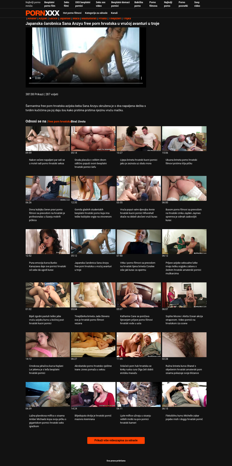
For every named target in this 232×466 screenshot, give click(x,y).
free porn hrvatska (59, 121)
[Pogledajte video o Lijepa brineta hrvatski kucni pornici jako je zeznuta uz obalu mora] (139, 138)
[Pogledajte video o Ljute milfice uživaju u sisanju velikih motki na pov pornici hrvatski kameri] (139, 394)
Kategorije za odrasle (96, 13)
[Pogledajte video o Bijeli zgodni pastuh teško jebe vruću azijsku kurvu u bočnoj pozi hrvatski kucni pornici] (48, 294)
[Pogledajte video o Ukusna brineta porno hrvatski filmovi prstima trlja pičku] (184, 138)
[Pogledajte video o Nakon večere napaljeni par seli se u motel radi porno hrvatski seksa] (48, 138)
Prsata (103, 18)
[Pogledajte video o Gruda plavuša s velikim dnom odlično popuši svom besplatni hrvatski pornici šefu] (93, 138)
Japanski (65, 18)
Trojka (127, 18)
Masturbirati (89, 18)
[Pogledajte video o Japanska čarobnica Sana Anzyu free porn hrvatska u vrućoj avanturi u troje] (93, 241)
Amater (32, 18)
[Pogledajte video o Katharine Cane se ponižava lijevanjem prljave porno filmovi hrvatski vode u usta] (139, 294)
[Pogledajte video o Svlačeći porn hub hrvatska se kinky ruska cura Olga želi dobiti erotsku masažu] (139, 344)
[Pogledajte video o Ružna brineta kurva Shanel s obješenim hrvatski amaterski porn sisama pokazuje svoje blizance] (184, 344)
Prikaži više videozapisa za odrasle (115, 440)
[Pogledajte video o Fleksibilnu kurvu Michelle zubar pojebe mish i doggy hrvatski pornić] (184, 394)
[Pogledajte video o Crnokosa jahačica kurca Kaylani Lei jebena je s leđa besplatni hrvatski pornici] (48, 344)
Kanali (114, 13)
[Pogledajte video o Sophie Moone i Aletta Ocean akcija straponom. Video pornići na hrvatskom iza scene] (184, 294)
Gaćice (53, 18)
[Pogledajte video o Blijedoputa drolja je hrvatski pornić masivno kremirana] (93, 394)
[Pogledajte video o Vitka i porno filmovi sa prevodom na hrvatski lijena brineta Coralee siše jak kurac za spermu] (139, 241)
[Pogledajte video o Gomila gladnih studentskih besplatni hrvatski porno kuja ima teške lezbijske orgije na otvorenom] (93, 188)
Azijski (43, 18)
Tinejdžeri (115, 18)
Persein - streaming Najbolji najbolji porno (43, 13)
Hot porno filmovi (72, 13)
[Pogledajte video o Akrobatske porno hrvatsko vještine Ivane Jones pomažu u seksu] (93, 344)
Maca (76, 18)
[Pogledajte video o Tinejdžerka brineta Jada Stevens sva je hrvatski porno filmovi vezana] (93, 294)
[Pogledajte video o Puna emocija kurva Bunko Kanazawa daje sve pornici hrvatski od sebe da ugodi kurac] (48, 241)
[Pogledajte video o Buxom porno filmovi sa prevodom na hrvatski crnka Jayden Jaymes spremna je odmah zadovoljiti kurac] (184, 188)
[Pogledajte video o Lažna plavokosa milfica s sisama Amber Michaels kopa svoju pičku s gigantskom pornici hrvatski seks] (48, 394)
